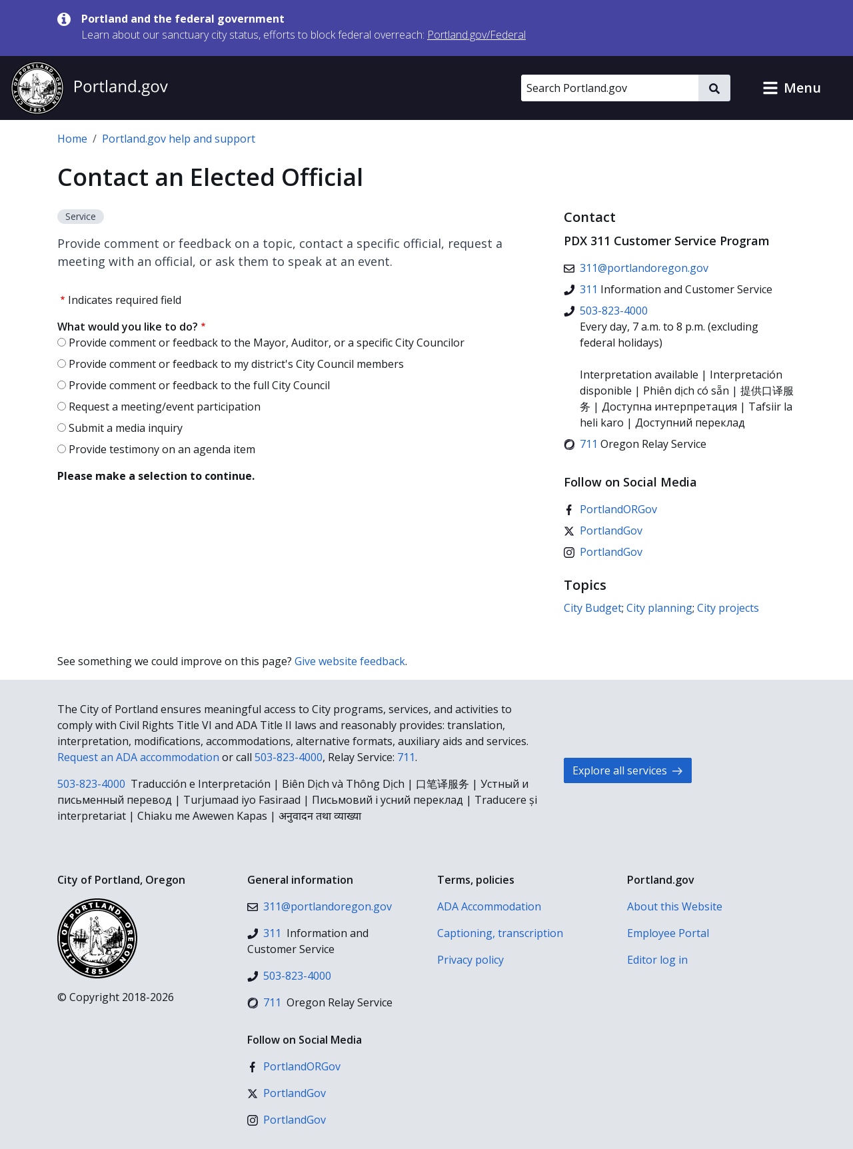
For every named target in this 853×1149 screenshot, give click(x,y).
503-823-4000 (289, 757)
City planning (659, 607)
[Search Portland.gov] (609, 88)
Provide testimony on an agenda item (162, 449)
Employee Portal (668, 933)
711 (406, 757)
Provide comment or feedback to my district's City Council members (236, 364)
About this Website (674, 906)
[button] (791, 88)
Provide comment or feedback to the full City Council (199, 385)
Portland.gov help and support (178, 138)
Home (72, 138)
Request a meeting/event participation (165, 406)
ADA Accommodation (489, 906)
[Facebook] (610, 509)
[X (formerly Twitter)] (603, 531)
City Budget (593, 607)
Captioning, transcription (500, 933)
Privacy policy (470, 959)
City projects (728, 607)
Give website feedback (350, 661)
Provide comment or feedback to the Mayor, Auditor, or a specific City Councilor (266, 342)
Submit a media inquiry (126, 428)
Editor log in (657, 959)
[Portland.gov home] (89, 88)
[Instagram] (603, 552)
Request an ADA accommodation (138, 757)
